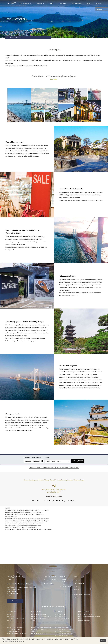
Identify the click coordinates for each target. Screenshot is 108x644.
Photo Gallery (48, 583)
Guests (47, 457)
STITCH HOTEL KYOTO (14, 629)
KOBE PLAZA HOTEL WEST (86, 623)
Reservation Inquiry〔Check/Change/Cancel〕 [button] (42, 467)
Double (63, 579)
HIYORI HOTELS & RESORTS (54, 607)
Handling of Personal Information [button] (13, 641)
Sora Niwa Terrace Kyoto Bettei (15, 627)
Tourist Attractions (76, 3)
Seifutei (9, 614)
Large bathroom (63, 3)
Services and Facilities (51, 580)
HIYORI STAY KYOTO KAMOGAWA (41, 616)
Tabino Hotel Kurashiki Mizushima (64, 631)
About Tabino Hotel (25, 3)
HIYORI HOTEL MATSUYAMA (39, 633)
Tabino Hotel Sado (60, 621)
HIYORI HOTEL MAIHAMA (38, 614)
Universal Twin (65, 586)
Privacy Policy (77, 589)
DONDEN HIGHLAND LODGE (86, 614)
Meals (51, 3)
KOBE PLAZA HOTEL (84, 621)
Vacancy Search (78, 460)
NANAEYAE (10, 616)
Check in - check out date (32, 457)
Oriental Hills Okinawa (13, 631)
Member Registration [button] (62, 467)
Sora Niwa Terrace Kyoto (14, 625)
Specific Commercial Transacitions (82, 594)
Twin (62, 584)
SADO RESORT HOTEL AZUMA (16, 623)
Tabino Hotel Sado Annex (61, 623)
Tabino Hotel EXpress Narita (62, 619)
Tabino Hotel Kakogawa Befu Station (64, 629)
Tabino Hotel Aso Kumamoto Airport (64, 633)
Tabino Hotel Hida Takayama (62, 627)
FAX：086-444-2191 (12, 593)
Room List (40, 3)
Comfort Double (65, 581)
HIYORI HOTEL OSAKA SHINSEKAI (41, 627)
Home (8, 37)
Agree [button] (102, 640)
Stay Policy (76, 597)
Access (89, 3)
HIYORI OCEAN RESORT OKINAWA (17, 633)
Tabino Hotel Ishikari (60, 614)
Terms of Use (77, 592)
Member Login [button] (74, 467)
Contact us (99, 3)
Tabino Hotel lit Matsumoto (62, 625)
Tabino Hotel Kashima (61, 616)
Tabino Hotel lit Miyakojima (62, 636)
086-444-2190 (11, 591)
